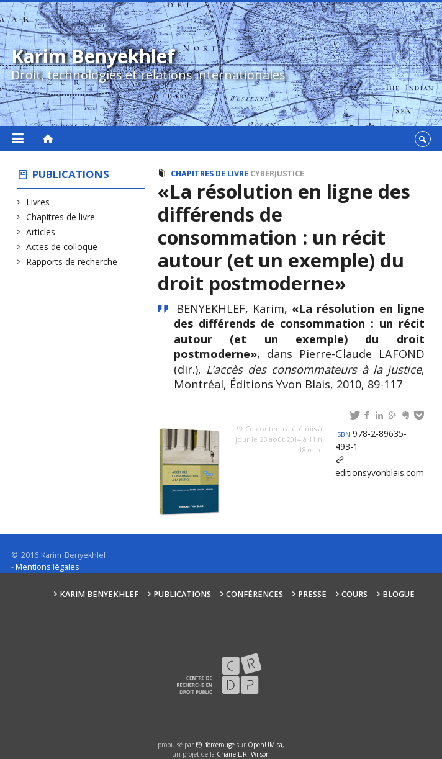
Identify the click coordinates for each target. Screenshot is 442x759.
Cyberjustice (277, 173)
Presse (312, 594)
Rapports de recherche (72, 261)
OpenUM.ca (265, 744)
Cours (354, 594)
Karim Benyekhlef (99, 594)
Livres (38, 202)
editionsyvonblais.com (379, 472)
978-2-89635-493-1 (371, 440)
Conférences (254, 594)
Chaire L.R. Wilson (243, 754)
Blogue (398, 594)
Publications (70, 174)
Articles (41, 232)
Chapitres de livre (61, 217)
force (220, 744)
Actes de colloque (62, 247)
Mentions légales (47, 567)
